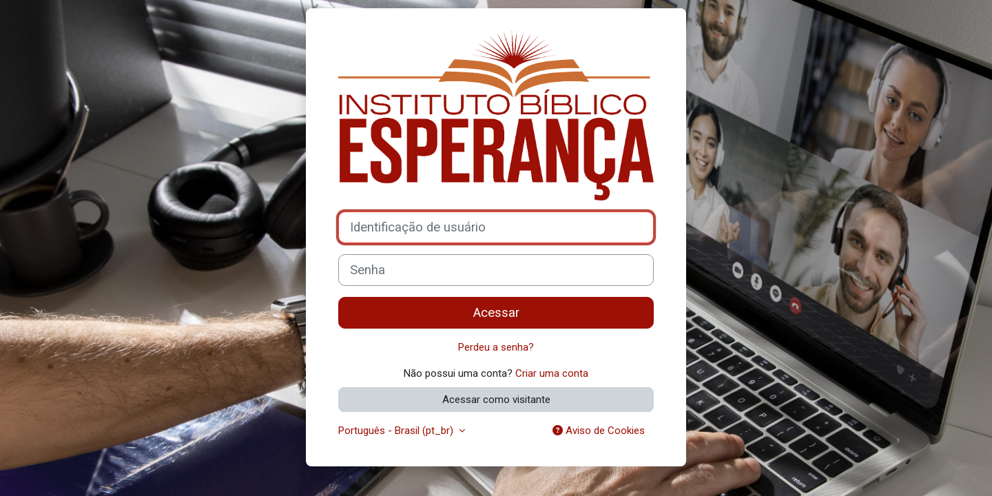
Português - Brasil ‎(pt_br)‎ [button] (397, 430)
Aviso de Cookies (598, 430)
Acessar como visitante (496, 399)
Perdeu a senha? (496, 347)
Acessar (496, 312)
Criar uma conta (551, 373)
